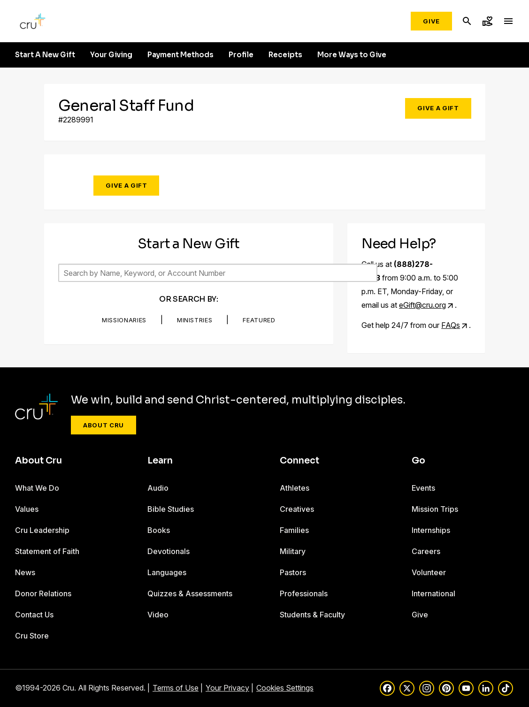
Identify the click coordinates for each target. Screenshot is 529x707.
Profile (241, 55)
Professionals (304, 593)
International (433, 593)
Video (158, 614)
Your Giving (111, 55)
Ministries (195, 320)
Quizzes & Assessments (189, 593)
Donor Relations (43, 593)
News (25, 572)
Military (293, 551)
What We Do (37, 488)
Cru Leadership (42, 530)
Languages (166, 572)
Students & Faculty (312, 614)
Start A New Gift (45, 55)
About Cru (103, 425)
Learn (160, 460)
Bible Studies (170, 509)
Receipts (285, 55)
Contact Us (34, 614)
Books (158, 530)
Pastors (293, 572)
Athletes (294, 488)
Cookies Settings (285, 687)
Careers (426, 551)
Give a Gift (438, 108)
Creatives (297, 509)
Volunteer (429, 572)
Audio (158, 488)
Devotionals (168, 551)
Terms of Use (176, 687)
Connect (299, 460)
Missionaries (124, 320)
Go (418, 460)
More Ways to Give (351, 55)
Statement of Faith (47, 551)
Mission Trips (435, 509)
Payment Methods (180, 55)
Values (26, 509)
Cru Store (32, 635)
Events (423, 488)
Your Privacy (227, 687)
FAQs (450, 325)
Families (294, 530)
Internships (431, 530)
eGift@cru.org (422, 305)
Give (431, 21)
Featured (259, 320)
